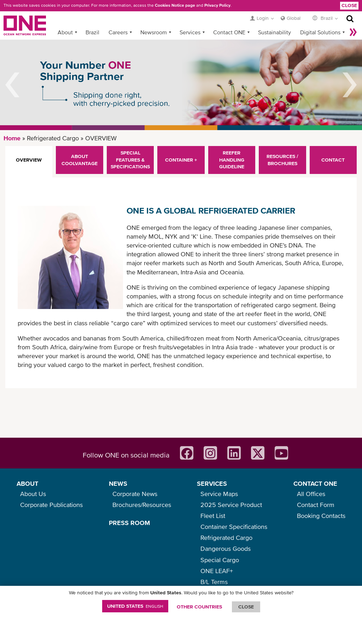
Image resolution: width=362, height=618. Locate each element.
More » (353, 32)
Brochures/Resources (141, 504)
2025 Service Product (231, 504)
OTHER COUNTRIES (199, 607)
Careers (118, 32)
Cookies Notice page (175, 5)
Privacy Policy (217, 5)
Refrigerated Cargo (226, 537)
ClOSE (246, 607)
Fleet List (212, 515)
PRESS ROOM (129, 522)
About (65, 32)
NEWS (118, 483)
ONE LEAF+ (216, 571)
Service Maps (219, 493)
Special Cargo (219, 560)
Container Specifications (233, 526)
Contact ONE (229, 32)
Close (349, 5)
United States (135, 606)
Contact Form (315, 504)
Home (12, 138)
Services (190, 32)
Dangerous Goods (225, 548)
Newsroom (153, 32)
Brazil (92, 32)
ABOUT (27, 483)
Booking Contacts (321, 515)
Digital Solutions (320, 32)
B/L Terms (214, 581)
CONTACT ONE (315, 483)
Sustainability (274, 32)
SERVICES (212, 483)
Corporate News (134, 493)
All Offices (311, 493)
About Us (33, 493)
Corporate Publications (51, 504)
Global (293, 18)
